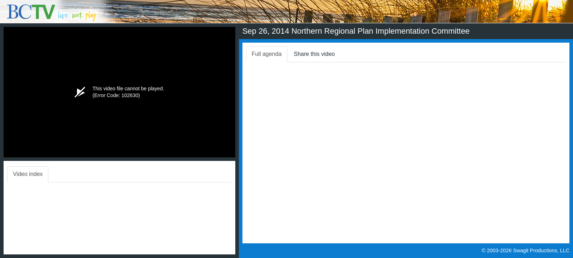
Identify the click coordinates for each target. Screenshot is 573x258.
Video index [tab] (28, 174)
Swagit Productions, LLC (541, 250)
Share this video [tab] (314, 54)
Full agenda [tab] (267, 54)
